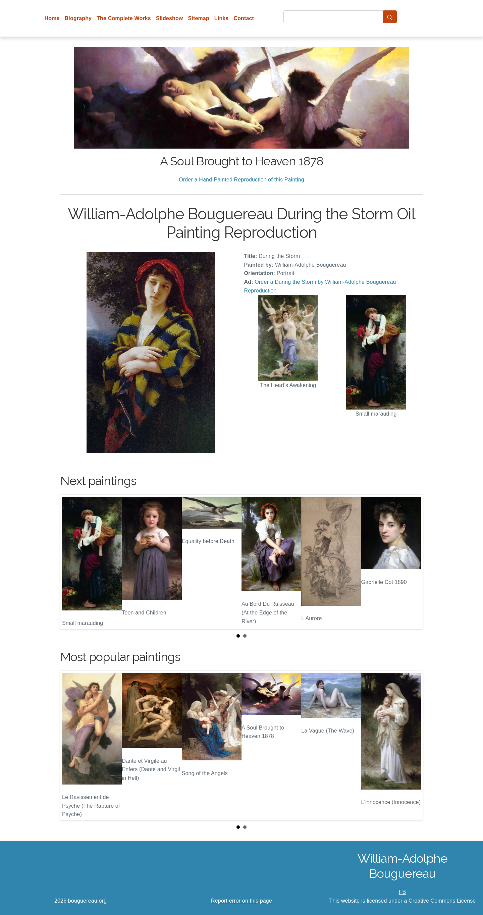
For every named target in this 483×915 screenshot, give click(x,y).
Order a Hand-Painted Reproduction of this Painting (241, 179)
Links (221, 18)
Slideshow (169, 18)
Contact (243, 18)
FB (402, 892)
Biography (78, 18)
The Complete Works (124, 18)
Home (52, 18)
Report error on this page (241, 901)
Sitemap (198, 18)
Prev (70, 562)
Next (412, 562)
